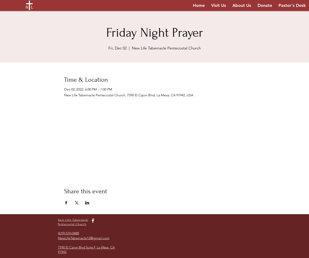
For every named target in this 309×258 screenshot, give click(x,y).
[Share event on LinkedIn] (87, 202)
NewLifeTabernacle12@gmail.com (83, 238)
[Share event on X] (77, 202)
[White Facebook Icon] (93, 220)
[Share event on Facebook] (66, 202)
